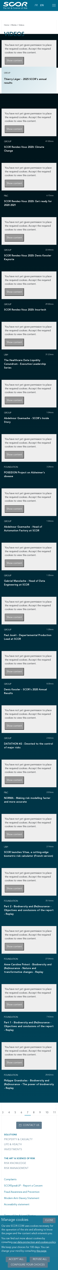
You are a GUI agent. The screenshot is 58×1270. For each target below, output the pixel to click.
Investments (13, 1149)
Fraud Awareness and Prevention (21, 1192)
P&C (6, 196)
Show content (14, 60)
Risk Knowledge (15, 1163)
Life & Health (13, 1144)
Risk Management (16, 1168)
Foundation (11, 467)
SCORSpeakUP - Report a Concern (23, 1186)
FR (36, 5)
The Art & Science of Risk (19, 1158)
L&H (6, 355)
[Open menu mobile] (53, 5)
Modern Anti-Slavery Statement (21, 1198)
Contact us (31, 1125)
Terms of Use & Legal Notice (20, 1216)
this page (41, 1253)
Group (7, 73)
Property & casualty (18, 1139)
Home (6, 25)
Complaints (10, 1179)
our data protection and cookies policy (34, 1244)
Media (14, 25)
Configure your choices (28, 1266)
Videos (21, 25)
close (49, 1222)
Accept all (16, 1261)
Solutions (10, 1135)
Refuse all (40, 1261)
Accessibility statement (16, 1204)
